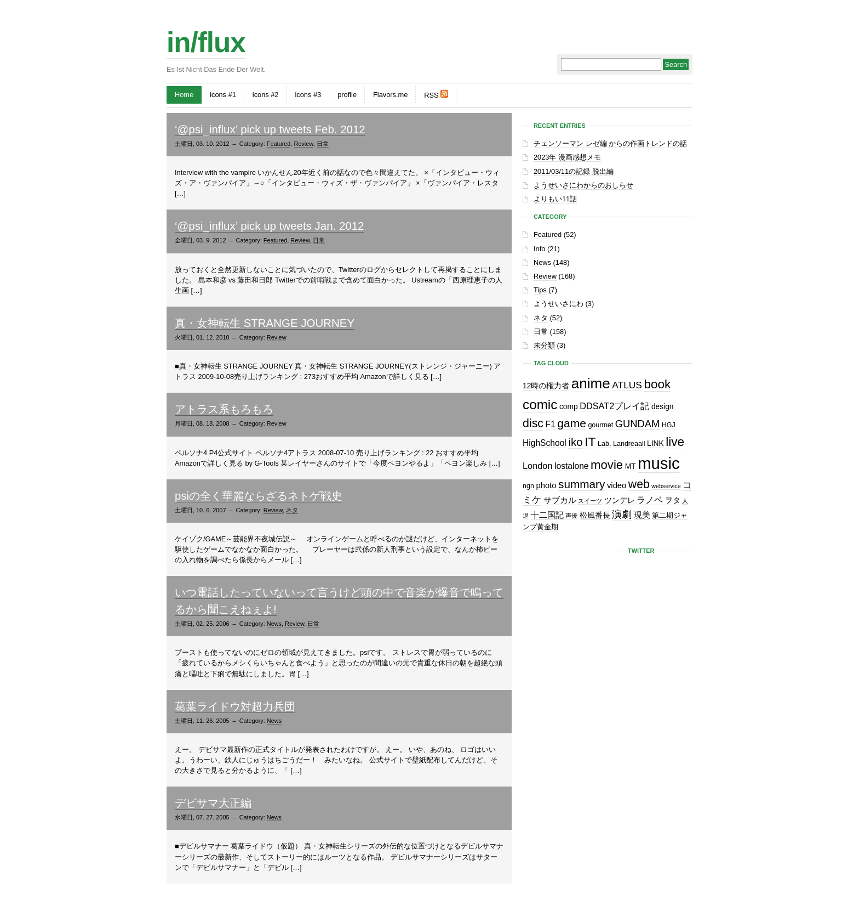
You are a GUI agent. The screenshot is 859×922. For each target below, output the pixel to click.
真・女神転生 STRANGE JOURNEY (264, 322)
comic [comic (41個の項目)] (540, 404)
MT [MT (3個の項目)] (630, 466)
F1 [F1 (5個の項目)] (551, 424)
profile (347, 94)
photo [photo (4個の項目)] (546, 485)
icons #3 (308, 94)
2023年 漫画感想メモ (567, 157)
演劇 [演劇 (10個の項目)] (622, 514)
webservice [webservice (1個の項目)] (665, 486)
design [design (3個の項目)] (662, 407)
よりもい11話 (555, 199)
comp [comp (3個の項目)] (568, 407)
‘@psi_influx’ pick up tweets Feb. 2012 (270, 129)
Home (184, 94)
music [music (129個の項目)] (659, 463)
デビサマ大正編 (213, 802)
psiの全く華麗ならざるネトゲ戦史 (258, 495)
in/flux (206, 42)
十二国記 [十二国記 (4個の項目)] (547, 515)
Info (539, 249)
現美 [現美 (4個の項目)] (642, 515)
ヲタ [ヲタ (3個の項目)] (672, 500)
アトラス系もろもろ (224, 409)
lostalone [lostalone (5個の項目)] (571, 466)
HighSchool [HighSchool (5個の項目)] (544, 443)
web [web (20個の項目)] (639, 484)
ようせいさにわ (558, 303)
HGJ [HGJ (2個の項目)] (668, 425)
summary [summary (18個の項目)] (581, 484)
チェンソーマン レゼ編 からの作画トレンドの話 (610, 143)
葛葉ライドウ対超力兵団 (235, 706)
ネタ (292, 510)
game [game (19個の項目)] (571, 423)
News (274, 623)
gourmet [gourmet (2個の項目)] (600, 425)
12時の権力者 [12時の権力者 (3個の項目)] (546, 386)
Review (303, 143)
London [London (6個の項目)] (538, 466)
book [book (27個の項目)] (657, 384)
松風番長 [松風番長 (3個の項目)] (595, 515)
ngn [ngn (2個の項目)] (528, 486)
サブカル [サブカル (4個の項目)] (559, 500)
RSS (436, 94)
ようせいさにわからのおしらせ (583, 185)
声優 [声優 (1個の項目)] (571, 515)
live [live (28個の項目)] (675, 442)
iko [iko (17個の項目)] (575, 441)
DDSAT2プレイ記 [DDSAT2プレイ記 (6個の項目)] (614, 406)
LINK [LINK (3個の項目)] (655, 443)
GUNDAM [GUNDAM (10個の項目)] (637, 423)
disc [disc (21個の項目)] (533, 423)
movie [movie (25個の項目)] (607, 465)
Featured (279, 143)
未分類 (544, 345)
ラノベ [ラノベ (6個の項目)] (650, 500)
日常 (323, 143)
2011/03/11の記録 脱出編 (574, 171)
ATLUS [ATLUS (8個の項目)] (627, 385)
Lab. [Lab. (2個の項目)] (604, 444)
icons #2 (266, 94)
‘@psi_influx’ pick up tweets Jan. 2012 (269, 225)
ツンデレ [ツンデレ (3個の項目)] (619, 500)
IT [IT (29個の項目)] (590, 441)
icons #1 (223, 94)
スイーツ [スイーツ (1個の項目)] (590, 500)
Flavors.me (390, 94)
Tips (540, 290)
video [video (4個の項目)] (616, 485)
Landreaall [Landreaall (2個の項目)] (629, 444)
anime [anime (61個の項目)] (590, 383)
